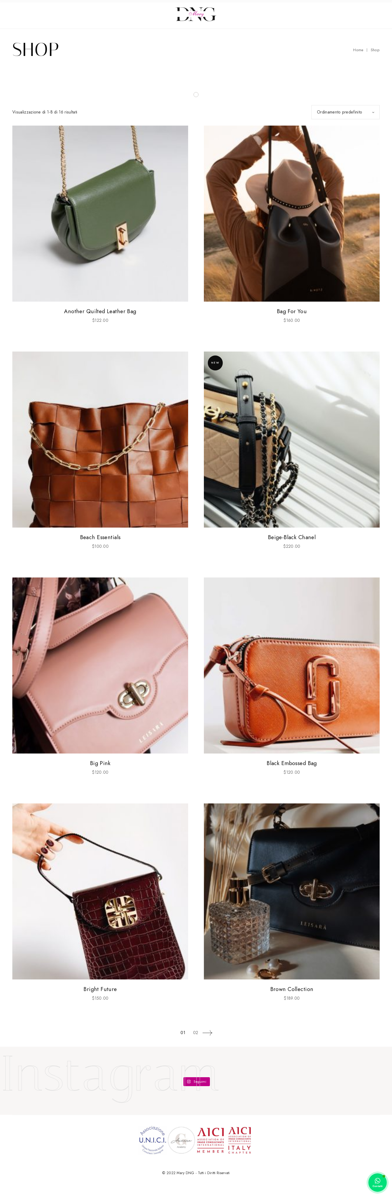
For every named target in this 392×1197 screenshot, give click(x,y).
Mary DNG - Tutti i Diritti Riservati (203, 1172)
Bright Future (100, 989)
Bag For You (292, 311)
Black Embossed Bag (292, 763)
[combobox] (345, 112)
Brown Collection (292, 989)
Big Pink (100, 763)
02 (195, 1033)
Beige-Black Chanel (292, 537)
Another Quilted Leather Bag (100, 311)
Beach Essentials (100, 537)
